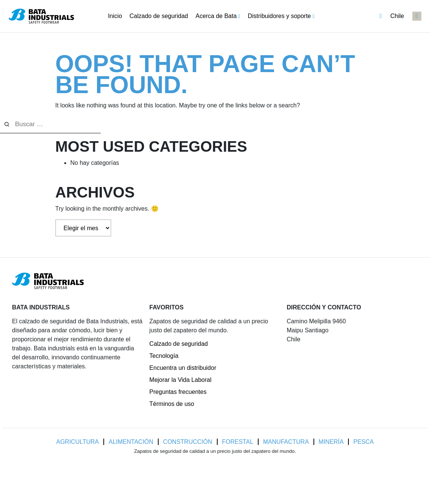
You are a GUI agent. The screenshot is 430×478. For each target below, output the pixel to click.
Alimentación (131, 442)
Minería (331, 442)
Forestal (237, 442)
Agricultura (77, 442)
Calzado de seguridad (178, 344)
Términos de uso (171, 404)
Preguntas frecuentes (177, 392)
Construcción (187, 442)
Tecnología (163, 356)
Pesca (363, 442)
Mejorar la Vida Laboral (180, 380)
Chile (392, 16)
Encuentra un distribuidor (182, 368)
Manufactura (286, 442)
